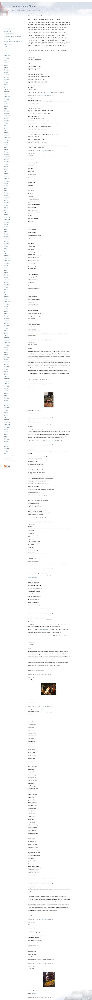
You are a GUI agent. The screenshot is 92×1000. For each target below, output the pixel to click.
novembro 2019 (7, 320)
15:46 (43, 706)
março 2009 (6, 101)
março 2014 (6, 204)
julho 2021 (6, 354)
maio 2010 (6, 125)
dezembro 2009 (7, 116)
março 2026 (6, 450)
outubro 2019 (6, 318)
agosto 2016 (6, 253)
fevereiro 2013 (6, 181)
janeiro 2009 (6, 98)
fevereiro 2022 (6, 366)
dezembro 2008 (7, 96)
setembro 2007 (6, 70)
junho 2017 (6, 270)
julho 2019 (6, 313)
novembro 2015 (7, 238)
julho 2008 (6, 87)
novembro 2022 (7, 381)
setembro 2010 (6, 132)
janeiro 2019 (6, 303)
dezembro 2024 (7, 424)
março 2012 (6, 163)
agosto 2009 (6, 110)
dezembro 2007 (7, 75)
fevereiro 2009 (6, 99)
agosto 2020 (6, 335)
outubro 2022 (6, 379)
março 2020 (6, 327)
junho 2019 (6, 311)
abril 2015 (6, 226)
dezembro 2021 (7, 362)
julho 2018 (6, 292)
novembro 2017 (7, 279)
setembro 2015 (6, 234)
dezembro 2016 (7, 260)
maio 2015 (6, 227)
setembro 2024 (6, 419)
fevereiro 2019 (6, 304)
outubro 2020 (6, 338)
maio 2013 (6, 186)
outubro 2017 (6, 277)
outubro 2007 (6, 72)
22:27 (43, 883)
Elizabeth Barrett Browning (32, 577)
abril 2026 (6, 451)
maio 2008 (6, 84)
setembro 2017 (6, 275)
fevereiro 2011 (6, 140)
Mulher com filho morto (8, 29)
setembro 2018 (6, 296)
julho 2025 (6, 436)
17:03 (43, 95)
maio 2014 (6, 207)
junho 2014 (6, 209)
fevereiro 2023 (6, 386)
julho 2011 (6, 149)
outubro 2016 (6, 256)
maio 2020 (6, 330)
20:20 (43, 521)
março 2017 (6, 265)
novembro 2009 (7, 115)
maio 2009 (6, 104)
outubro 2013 (6, 195)
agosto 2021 (6, 356)
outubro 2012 (6, 174)
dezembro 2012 (7, 178)
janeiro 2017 (6, 262)
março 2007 (6, 60)
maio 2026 (6, 453)
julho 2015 (6, 231)
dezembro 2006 (7, 55)
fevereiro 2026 (6, 448)
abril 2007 (6, 62)
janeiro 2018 (6, 282)
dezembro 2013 (7, 198)
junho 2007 (6, 65)
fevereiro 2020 (6, 325)
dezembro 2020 (7, 342)
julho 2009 (6, 108)
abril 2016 (6, 246)
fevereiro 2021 (6, 345)
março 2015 (6, 224)
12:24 (43, 963)
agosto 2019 (6, 315)
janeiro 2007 (6, 57)
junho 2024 (6, 414)
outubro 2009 (6, 113)
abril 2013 (6, 185)
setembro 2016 (6, 255)
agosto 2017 (6, 274)
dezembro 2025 (7, 444)
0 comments (48, 95)
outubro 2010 (6, 133)
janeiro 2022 (6, 364)
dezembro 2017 (7, 280)
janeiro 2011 (6, 139)
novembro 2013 (7, 197)
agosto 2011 (6, 151)
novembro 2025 (7, 443)
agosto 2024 (6, 417)
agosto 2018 (6, 294)
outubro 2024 (6, 420)
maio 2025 (6, 432)
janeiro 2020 (6, 323)
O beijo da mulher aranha (8, 39)
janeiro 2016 (6, 241)
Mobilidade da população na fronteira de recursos (13, 34)
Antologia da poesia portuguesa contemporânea (45, 564)
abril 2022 (6, 369)
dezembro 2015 (7, 239)
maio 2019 (6, 309)
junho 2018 (6, 291)
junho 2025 (6, 434)
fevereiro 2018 (6, 284)
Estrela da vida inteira (37, 608)
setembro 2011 (6, 152)
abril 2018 (6, 287)
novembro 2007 (7, 74)
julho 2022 (6, 374)
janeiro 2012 (6, 159)
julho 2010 (6, 128)
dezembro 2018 (7, 301)
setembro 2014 (6, 214)
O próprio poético (39, 959)
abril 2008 (6, 82)
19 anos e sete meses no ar (9, 33)
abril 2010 (6, 123)
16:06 (43, 150)
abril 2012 (6, 164)
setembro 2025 (6, 439)
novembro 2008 (7, 94)
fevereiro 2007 (6, 58)
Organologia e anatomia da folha (10, 28)
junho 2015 (6, 229)
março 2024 (6, 409)
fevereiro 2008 (6, 79)
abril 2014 (6, 205)
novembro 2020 (7, 340)
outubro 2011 (6, 154)
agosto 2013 (6, 192)
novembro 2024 (7, 422)
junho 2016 (6, 250)
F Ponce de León (8, 458)
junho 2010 (6, 127)
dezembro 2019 (7, 321)
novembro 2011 (7, 156)
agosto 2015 (6, 233)
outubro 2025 (6, 441)
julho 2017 (6, 272)
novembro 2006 (7, 53)
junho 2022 (6, 373)
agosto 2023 (6, 397)
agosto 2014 (6, 212)
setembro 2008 (6, 91)
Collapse (5, 46)
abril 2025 (6, 431)
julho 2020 (6, 333)
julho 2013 (6, 190)
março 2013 (6, 183)
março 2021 (6, 347)
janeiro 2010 (6, 118)
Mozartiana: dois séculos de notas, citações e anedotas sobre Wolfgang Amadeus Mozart (45, 440)
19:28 (43, 997)
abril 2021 (6, 349)
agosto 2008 (6, 89)
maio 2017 (6, 268)
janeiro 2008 (6, 77)
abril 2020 (6, 328)
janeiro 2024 (6, 405)
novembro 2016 (7, 258)
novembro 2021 (7, 361)
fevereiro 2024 (6, 407)
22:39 (43, 674)
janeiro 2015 (6, 221)
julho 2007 (6, 67)
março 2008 (6, 81)
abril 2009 (6, 103)
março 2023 (6, 388)
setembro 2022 (6, 378)
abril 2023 (6, 390)
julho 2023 (6, 395)
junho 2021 (6, 352)
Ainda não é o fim (7, 31)
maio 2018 (6, 289)
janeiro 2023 (6, 385)
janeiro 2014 (6, 200)
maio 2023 (6, 391)
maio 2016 (6, 248)
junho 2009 (6, 106)
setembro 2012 (6, 173)
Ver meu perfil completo (10, 460)
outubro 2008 (6, 92)
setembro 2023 (6, 398)
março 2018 (6, 286)
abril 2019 (6, 308)
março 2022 (6, 368)
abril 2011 (6, 144)
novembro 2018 (7, 299)
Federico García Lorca (31, 714)
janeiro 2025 (6, 426)
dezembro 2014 (7, 219)
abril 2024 (6, 410)
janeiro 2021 (6, 344)
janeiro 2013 (6, 180)
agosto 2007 (6, 69)
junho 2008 (6, 86)
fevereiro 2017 (6, 263)
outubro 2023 (6, 400)
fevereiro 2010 (6, 120)
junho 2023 (6, 393)
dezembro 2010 (7, 137)
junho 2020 (6, 332)
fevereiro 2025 (6, 427)
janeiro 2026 (6, 446)
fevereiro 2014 (6, 202)
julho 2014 (6, 210)
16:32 (43, 613)
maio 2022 (6, 371)
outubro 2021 (6, 359)
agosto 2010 (6, 130)
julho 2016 (6, 251)
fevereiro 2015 (6, 222)
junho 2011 (6, 147)
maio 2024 (6, 412)
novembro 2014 (7, 217)
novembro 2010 (7, 135)
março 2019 (6, 306)
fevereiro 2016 (6, 243)
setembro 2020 (6, 337)
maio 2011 (6, 145)
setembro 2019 (6, 316)
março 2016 (6, 245)
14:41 (43, 919)
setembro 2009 (6, 111)
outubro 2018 (6, 297)
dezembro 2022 (7, 383)
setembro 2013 (6, 193)
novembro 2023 (7, 402)
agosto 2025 (6, 438)
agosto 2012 (6, 171)
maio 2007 (6, 63)
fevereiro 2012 (6, 161)
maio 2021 (6, 350)
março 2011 (6, 142)
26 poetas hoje (49, 92)
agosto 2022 (6, 376)
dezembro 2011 (7, 157)
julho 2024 (6, 415)
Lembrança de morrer (8, 44)
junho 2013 (6, 188)
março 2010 (6, 122)
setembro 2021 (6, 357)
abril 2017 (6, 267)
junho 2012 (6, 168)
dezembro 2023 (7, 403)
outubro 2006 (6, 51)
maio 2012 (6, 166)
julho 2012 (6, 169)
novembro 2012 (7, 176)
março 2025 (6, 429)
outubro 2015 (6, 236)
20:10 (43, 418)
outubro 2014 (6, 215)
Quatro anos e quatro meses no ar (44, 629)
